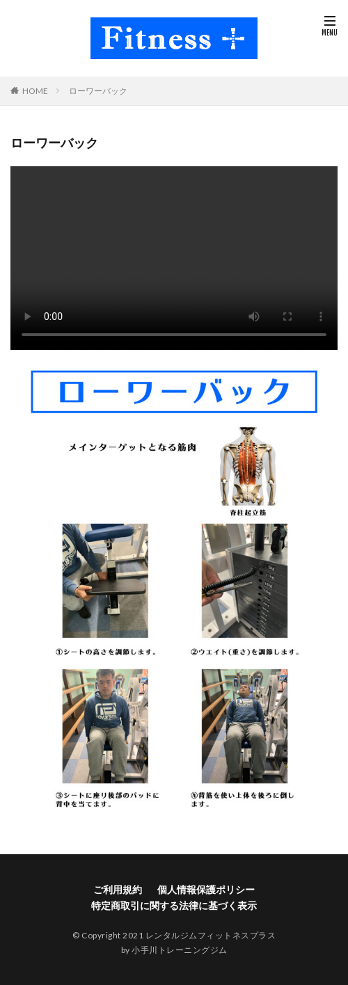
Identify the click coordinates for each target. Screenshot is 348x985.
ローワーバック (98, 91)
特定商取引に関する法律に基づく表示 (174, 905)
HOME (35, 91)
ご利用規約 (117, 889)
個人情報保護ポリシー (206, 889)
